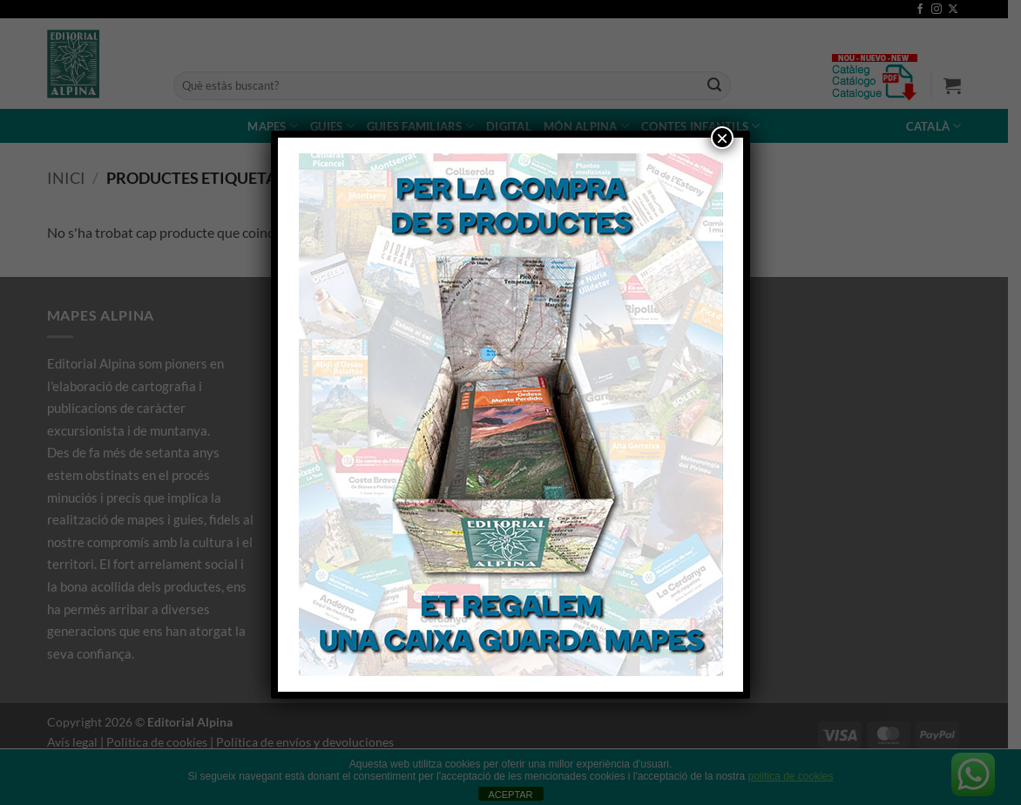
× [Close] (722, 137)
